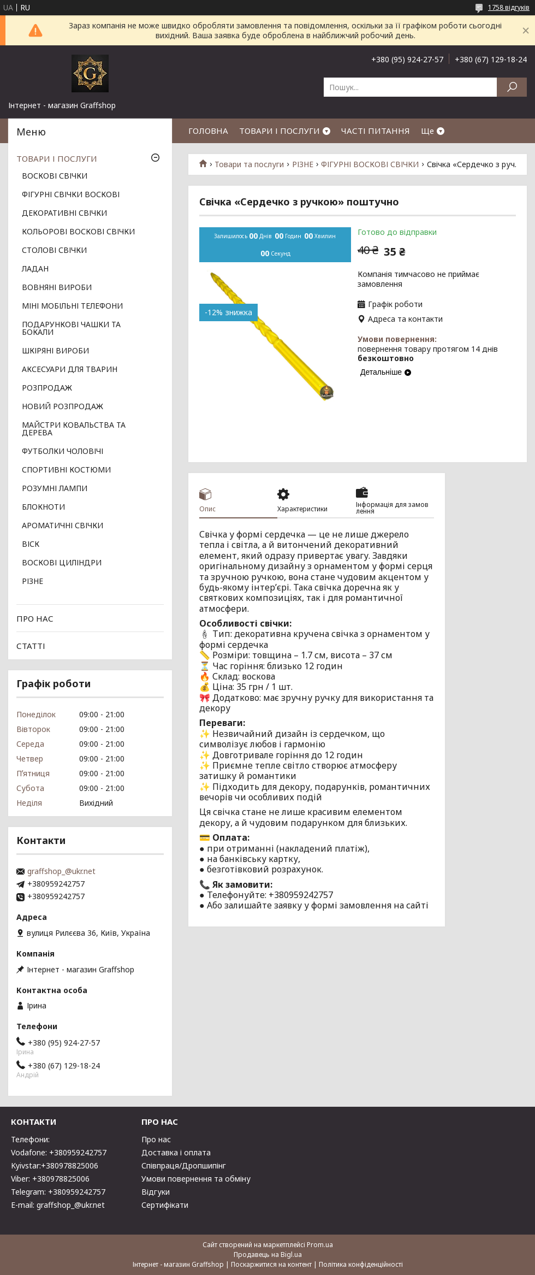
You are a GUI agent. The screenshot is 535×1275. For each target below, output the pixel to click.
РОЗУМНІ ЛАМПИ (54, 489)
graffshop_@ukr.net (61, 871)
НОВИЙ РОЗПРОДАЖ (62, 407)
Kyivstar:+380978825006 (54, 1165)
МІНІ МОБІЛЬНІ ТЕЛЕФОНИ (72, 306)
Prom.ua (320, 1244)
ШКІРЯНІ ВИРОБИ (55, 351)
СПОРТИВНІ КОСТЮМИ (66, 470)
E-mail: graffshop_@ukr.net (58, 1205)
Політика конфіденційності (361, 1264)
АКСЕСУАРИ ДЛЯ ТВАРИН (69, 369)
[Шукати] (512, 87)
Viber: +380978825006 (50, 1178)
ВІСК (30, 544)
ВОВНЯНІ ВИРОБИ (57, 288)
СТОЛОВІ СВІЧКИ (54, 250)
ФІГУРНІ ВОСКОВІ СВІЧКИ (370, 164)
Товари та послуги (249, 164)
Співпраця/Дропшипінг (183, 1165)
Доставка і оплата (176, 1152)
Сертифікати (164, 1205)
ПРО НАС (35, 618)
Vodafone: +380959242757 (58, 1152)
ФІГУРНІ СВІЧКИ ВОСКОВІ (71, 195)
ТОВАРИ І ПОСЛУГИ (279, 130)
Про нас (156, 1139)
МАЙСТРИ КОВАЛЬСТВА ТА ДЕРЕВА (74, 429)
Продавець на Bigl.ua (268, 1254)
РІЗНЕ (302, 164)
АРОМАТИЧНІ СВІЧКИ (62, 526)
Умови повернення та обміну (196, 1178)
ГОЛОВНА (208, 130)
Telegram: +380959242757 (58, 1192)
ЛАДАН (35, 269)
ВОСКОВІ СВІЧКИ (54, 176)
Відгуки (155, 1192)
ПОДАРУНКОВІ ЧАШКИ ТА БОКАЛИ (71, 329)
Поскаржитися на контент (271, 1264)
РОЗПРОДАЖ (47, 388)
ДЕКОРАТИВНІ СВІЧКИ (64, 213)
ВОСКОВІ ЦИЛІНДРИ (62, 563)
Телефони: (30, 1139)
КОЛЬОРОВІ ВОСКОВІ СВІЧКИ (78, 232)
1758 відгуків (509, 7)
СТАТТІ (30, 645)
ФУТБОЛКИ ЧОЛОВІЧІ (62, 451)
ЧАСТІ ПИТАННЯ (375, 130)
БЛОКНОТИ (43, 507)
